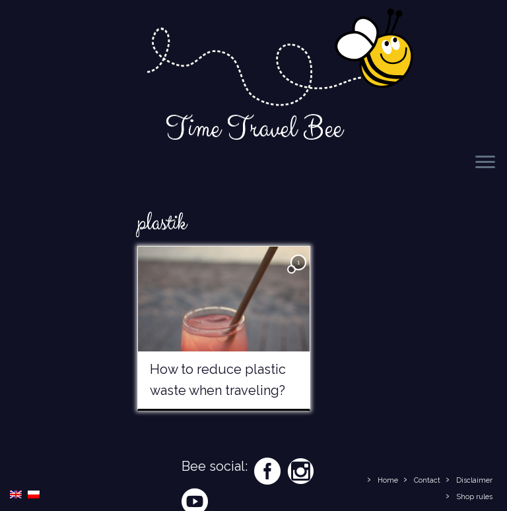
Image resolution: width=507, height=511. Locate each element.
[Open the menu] (485, 163)
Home (388, 480)
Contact (427, 480)
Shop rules (474, 497)
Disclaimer (474, 480)
